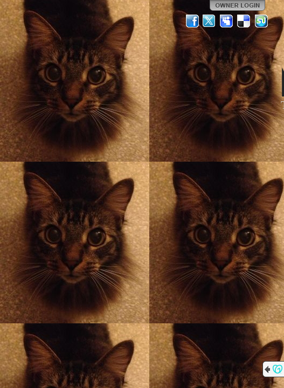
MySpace (226, 21)
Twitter (209, 21)
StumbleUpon (261, 21)
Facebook (192, 21)
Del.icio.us (244, 21)
